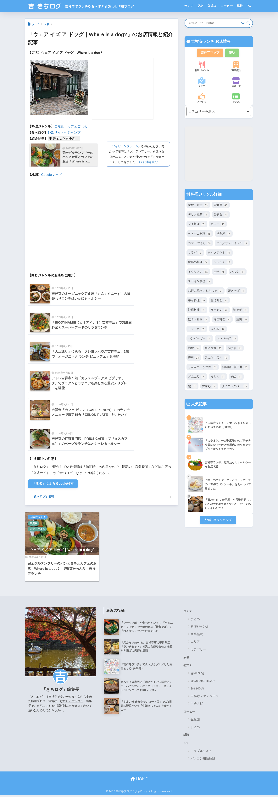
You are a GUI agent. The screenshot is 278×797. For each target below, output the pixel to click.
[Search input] (214, 23)
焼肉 (242, 320)
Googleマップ (51, 175)
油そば (240, 310)
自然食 (59, 126)
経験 (240, 6)
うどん (218, 377)
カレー (218, 224)
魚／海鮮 (213, 348)
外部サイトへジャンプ (64, 132)
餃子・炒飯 (198, 320)
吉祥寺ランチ (38, 517)
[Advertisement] (219, 154)
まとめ (236, 98)
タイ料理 (197, 224)
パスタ (237, 272)
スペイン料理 (199, 281)
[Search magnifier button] (248, 23)
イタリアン (198, 272)
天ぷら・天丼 (216, 358)
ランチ (188, 6)
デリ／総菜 (198, 215)
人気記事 (198, 404)
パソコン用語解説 (203, 760)
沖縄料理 (197, 310)
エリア (201, 83)
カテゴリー (198, 650)
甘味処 (209, 386)
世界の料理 (198, 262)
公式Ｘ (212, 6)
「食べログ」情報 (43, 497)
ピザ (219, 272)
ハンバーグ (226, 339)
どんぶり (197, 377)
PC (249, 6)
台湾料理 (219, 301)
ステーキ (197, 329)
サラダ (195, 253)
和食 (194, 348)
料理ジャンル (201, 67)
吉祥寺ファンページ (204, 697)
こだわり (201, 98)
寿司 (194, 358)
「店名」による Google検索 (53, 484)
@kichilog (197, 674)
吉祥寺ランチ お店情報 (210, 41)
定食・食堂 (198, 205)
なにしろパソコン (71, 701)
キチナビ (197, 704)
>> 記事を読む (148, 162)
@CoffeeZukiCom (203, 682)
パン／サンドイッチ (232, 243)
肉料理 (218, 329)
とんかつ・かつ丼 (202, 367)
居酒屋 (221, 205)
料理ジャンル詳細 (206, 194)
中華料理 (197, 301)
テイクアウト (219, 253)
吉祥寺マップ (210, 53)
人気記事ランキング (218, 520)
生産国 (195, 720)
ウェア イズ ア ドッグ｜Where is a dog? (62, 550)
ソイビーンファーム (125, 146)
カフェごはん (77, 126)
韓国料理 (222, 320)
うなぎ (234, 348)
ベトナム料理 (199, 234)
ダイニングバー (235, 386)
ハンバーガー (199, 339)
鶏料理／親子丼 (235, 367)
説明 (233, 53)
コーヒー (226, 6)
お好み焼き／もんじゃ (205, 291)
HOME (139, 780)
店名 (200, 6)
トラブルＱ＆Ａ (201, 752)
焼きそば (237, 291)
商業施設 (236, 67)
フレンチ (222, 262)
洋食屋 (223, 234)
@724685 (197, 689)
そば (236, 377)
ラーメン (219, 310)
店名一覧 (236, 83)
